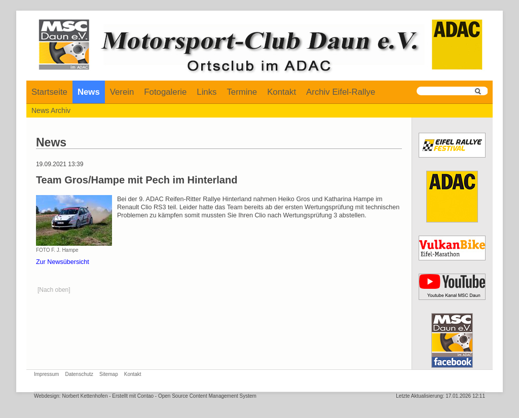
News (89, 92)
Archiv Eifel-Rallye (340, 92)
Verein (122, 92)
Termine (242, 92)
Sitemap (108, 374)
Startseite (49, 92)
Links (206, 92)
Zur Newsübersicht (62, 261)
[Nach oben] (54, 289)
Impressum (46, 374)
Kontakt (281, 92)
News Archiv (50, 110)
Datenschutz (79, 374)
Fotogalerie (165, 92)
